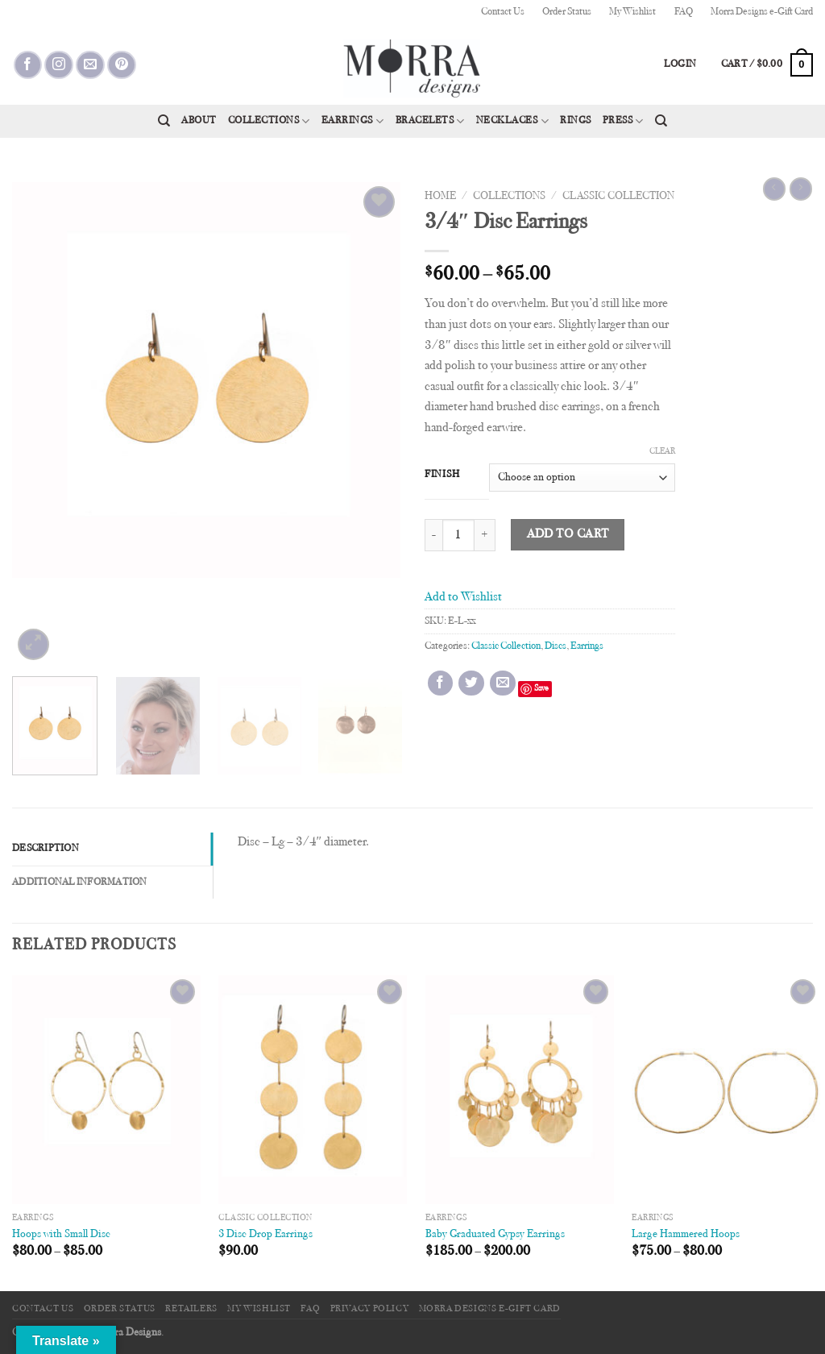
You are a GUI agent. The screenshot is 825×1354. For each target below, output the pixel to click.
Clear (662, 451)
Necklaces (512, 121)
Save (541, 688)
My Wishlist (632, 12)
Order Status (566, 12)
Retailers (191, 1309)
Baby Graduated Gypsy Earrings (495, 1234)
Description (45, 849)
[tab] (112, 849)
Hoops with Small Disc (61, 1234)
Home (440, 196)
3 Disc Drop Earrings (265, 1234)
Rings (575, 121)
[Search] (164, 121)
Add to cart (568, 535)
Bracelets (430, 121)
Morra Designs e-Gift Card (762, 12)
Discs (555, 646)
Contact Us (502, 12)
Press (623, 121)
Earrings (352, 121)
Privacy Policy (369, 1309)
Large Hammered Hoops (686, 1234)
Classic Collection (618, 196)
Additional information (79, 882)
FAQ (683, 12)
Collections (269, 121)
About (199, 121)
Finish (442, 475)
